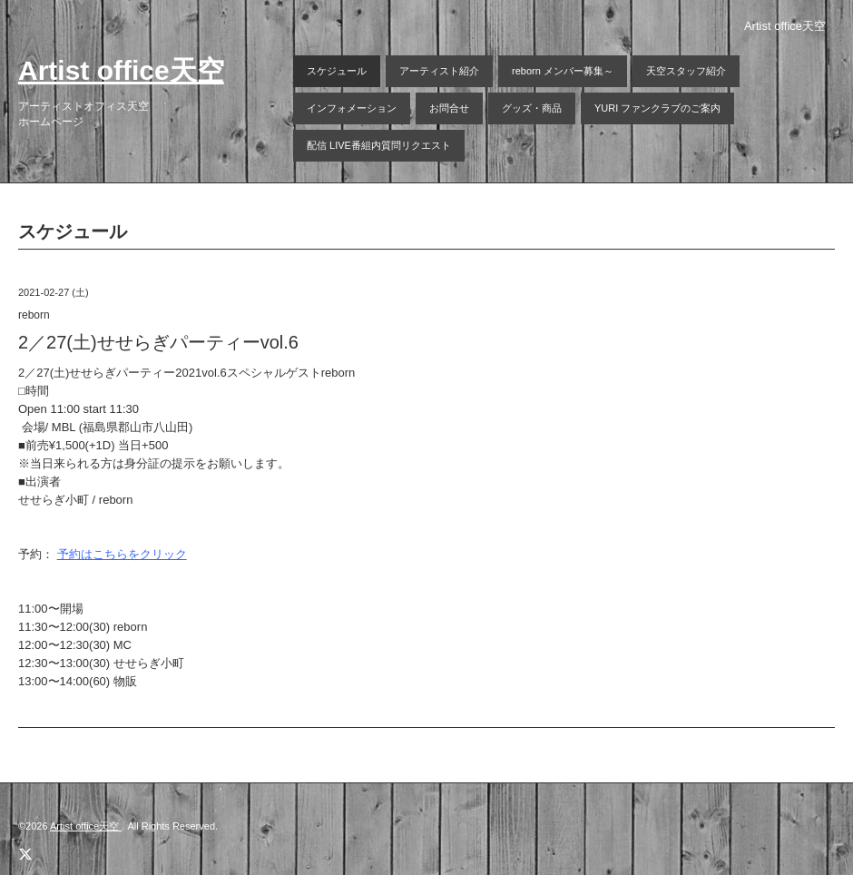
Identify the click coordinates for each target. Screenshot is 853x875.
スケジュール (337, 70)
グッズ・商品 (532, 108)
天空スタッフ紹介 (686, 70)
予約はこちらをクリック (122, 554)
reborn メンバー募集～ (562, 70)
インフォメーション (352, 108)
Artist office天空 (121, 70)
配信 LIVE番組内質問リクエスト (379, 145)
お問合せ (449, 108)
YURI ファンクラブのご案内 (657, 108)
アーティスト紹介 (439, 70)
